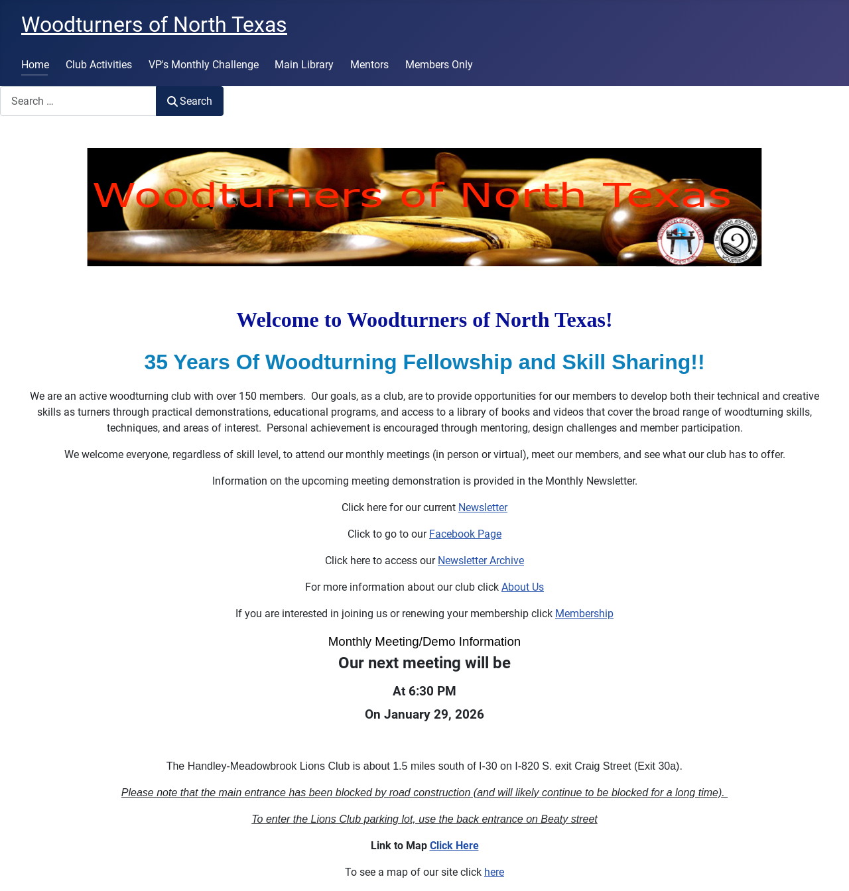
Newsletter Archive (481, 560)
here (494, 872)
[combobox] (78, 101)
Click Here (454, 845)
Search (189, 101)
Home (35, 64)
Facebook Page (465, 534)
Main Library (304, 64)
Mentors (369, 64)
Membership (584, 613)
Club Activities (99, 64)
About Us (522, 587)
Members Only (439, 64)
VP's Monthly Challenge (204, 64)
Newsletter (482, 507)
